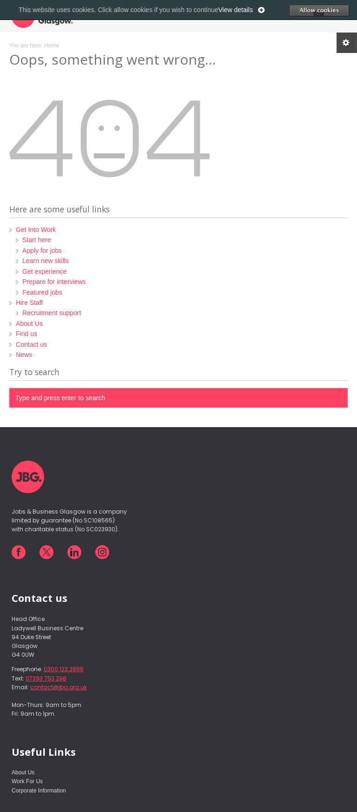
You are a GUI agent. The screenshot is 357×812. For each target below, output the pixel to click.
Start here (36, 240)
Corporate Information (39, 790)
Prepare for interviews (54, 281)
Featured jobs (42, 292)
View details (235, 9)
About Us (29, 323)
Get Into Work (36, 229)
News (24, 354)
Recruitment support (51, 313)
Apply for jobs (42, 250)
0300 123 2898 (64, 669)
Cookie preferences (347, 43)
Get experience (44, 271)
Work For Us (27, 781)
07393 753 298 (46, 678)
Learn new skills (45, 260)
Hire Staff (29, 302)
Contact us (31, 344)
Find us (26, 333)
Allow (333, 10)
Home (51, 45)
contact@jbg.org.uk (58, 687)
